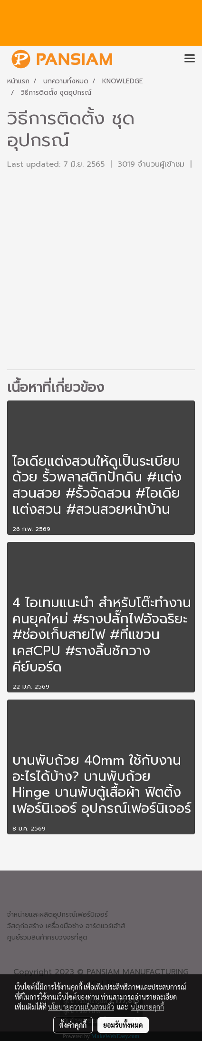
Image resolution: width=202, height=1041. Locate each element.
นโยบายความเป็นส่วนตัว (81, 1006)
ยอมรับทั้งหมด (123, 1025)
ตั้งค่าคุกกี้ (73, 1025)
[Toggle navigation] (189, 59)
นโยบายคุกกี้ (147, 1006)
